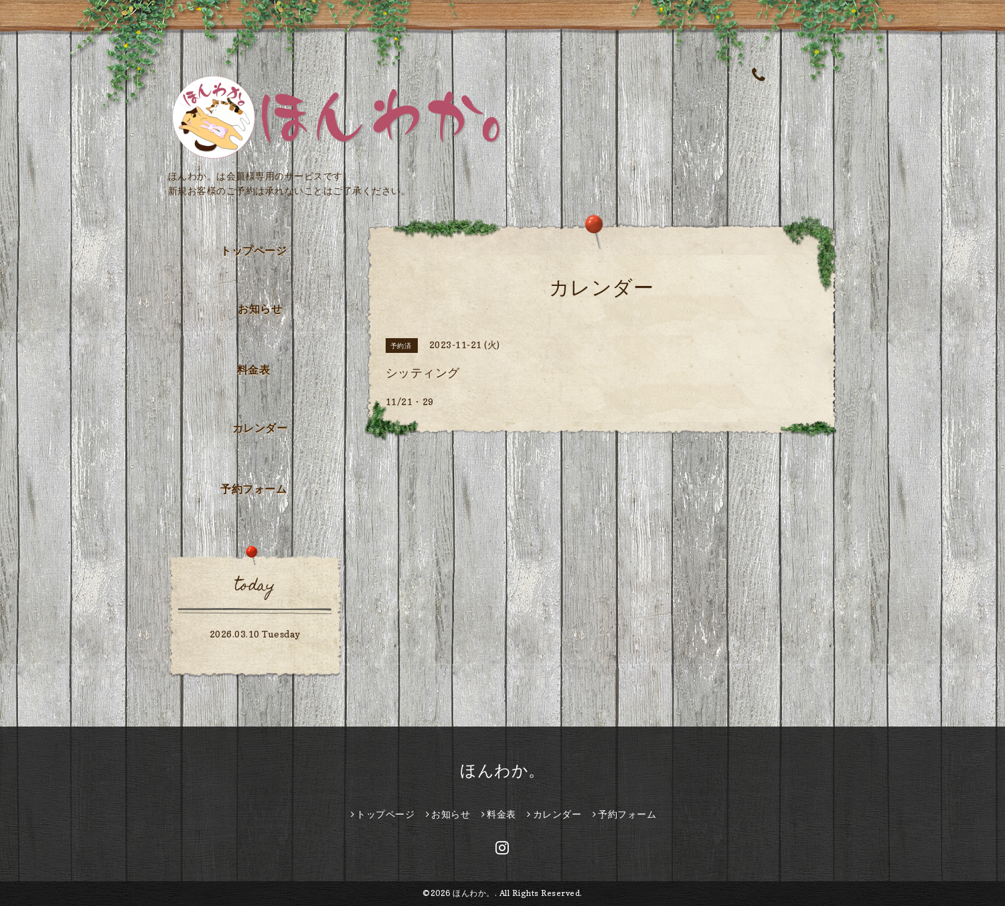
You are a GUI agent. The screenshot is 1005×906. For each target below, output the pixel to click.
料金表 (253, 369)
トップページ (253, 250)
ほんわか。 (502, 770)
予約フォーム (253, 489)
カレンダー (260, 428)
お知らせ (260, 308)
